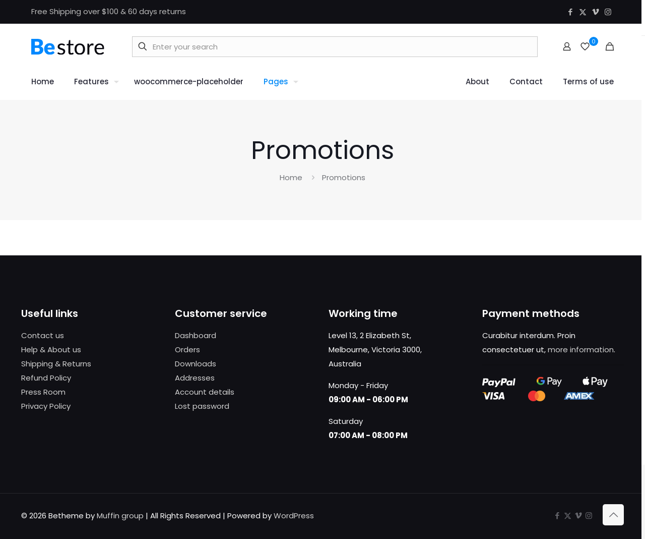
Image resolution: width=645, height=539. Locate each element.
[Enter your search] (335, 46)
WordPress (294, 515)
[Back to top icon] (613, 514)
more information (581, 349)
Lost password (202, 406)
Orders (187, 349)
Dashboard (195, 335)
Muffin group (120, 515)
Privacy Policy (46, 406)
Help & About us (51, 349)
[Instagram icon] (608, 12)
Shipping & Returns (56, 363)
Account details (204, 392)
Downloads (195, 363)
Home (291, 177)
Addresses (195, 377)
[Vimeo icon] (595, 12)
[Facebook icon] (570, 12)
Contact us (42, 335)
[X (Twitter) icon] (583, 12)
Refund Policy (46, 377)
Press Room (43, 392)
